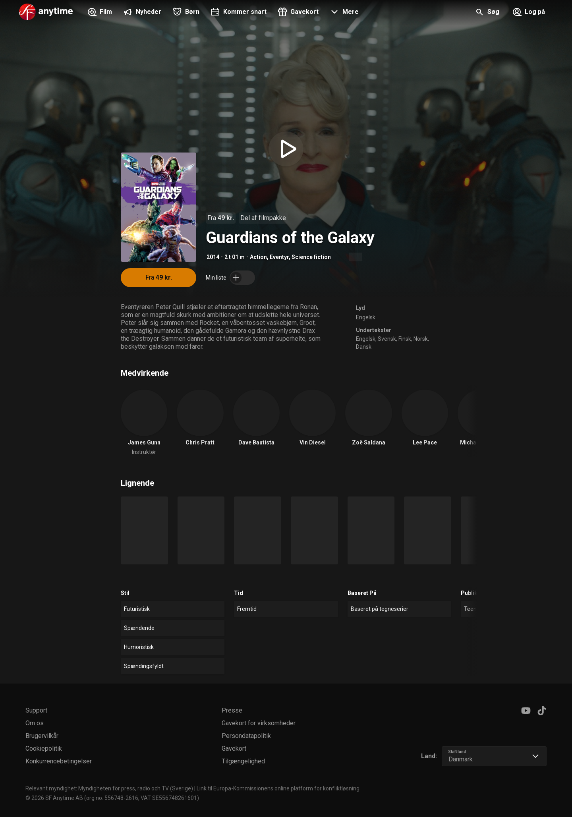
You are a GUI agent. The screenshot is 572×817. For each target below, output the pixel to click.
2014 (213, 257)
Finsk (404, 339)
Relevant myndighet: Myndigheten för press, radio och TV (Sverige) (109, 788)
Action (258, 257)
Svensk (387, 339)
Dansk (363, 347)
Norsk (421, 339)
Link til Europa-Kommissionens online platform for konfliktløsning (278, 788)
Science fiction (311, 257)
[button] (343, 12)
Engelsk (365, 317)
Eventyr (279, 257)
